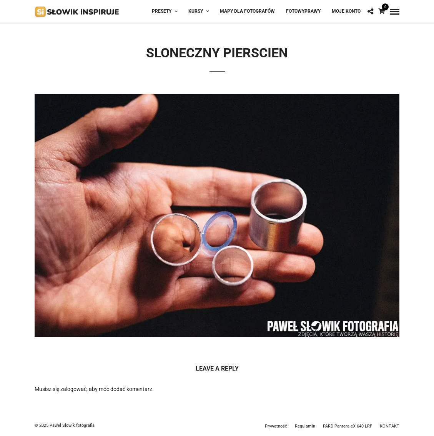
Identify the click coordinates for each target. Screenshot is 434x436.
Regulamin (305, 426)
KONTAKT (389, 426)
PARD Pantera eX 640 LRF (347, 426)
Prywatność (276, 426)
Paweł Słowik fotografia (72, 425)
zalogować (73, 389)
